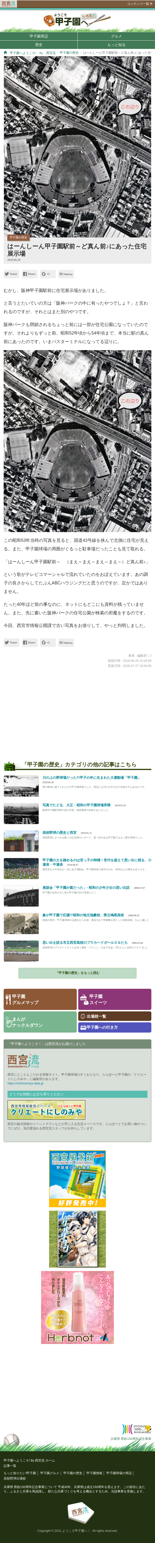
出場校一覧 (96, 1016)
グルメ (116, 36)
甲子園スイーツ (98, 999)
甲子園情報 (94, 1473)
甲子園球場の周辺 (119, 1473)
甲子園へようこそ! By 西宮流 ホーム (29, 1460)
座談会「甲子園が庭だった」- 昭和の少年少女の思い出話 (86, 887)
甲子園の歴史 (69, 52)
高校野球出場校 (15, 1478)
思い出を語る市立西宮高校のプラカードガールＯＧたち (85, 942)
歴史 (39, 45)
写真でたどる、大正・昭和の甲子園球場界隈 (77, 805)
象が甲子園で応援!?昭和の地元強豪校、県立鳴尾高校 (83, 915)
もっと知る (116, 45)
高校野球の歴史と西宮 (60, 833)
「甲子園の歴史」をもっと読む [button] (77, 973)
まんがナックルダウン (27, 1022)
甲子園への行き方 (102, 1027)
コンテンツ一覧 (138, 4)
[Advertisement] (77, 712)
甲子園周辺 (39, 36)
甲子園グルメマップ (25, 999)
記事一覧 (10, 1466)
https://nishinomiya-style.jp (25, 1083)
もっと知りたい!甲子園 (20, 1473)
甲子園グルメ (49, 1473)
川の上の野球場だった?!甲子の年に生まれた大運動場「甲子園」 (92, 778)
